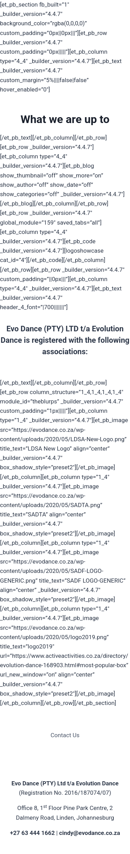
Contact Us (65, 735)
